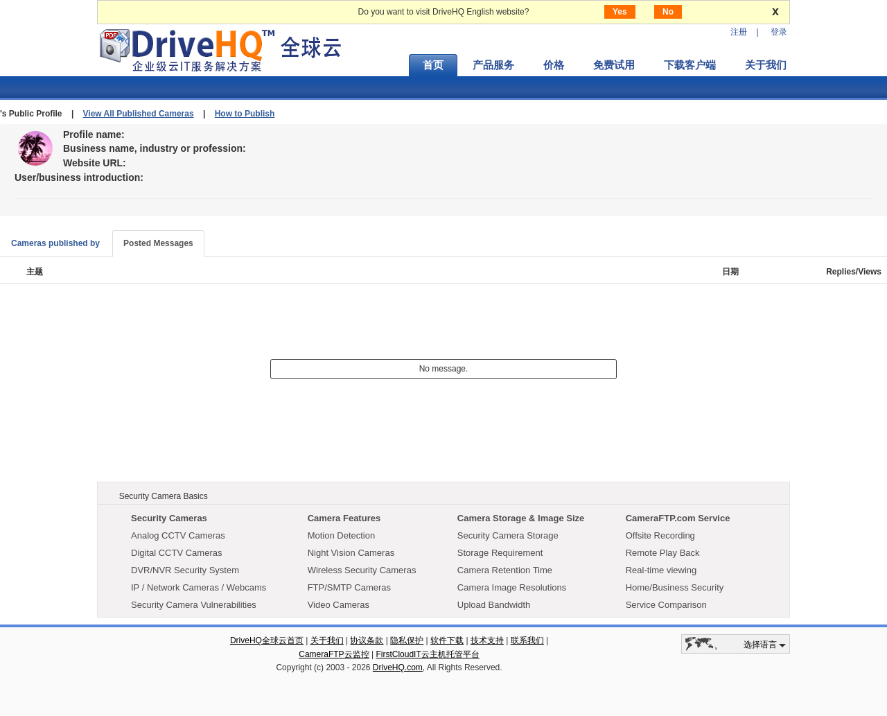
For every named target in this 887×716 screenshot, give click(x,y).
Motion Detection (342, 535)
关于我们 (766, 65)
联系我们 (527, 640)
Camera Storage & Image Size (521, 518)
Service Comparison (666, 605)
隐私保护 (406, 640)
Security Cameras (169, 518)
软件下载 (447, 640)
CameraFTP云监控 (334, 654)
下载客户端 (690, 65)
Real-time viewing (661, 570)
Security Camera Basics (163, 496)
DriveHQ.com (398, 667)
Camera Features (344, 518)
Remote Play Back (663, 553)
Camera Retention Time (504, 570)
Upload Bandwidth (494, 605)
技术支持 (487, 640)
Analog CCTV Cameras (178, 535)
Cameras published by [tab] (55, 243)
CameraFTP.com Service (678, 518)
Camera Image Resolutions (512, 587)
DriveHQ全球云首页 (267, 640)
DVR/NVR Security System (185, 570)
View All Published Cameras (138, 114)
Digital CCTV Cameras (176, 553)
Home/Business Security (675, 587)
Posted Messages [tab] (158, 243)
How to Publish (245, 114)
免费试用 (614, 65)
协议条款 (366, 640)
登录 (779, 32)
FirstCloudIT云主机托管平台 (427, 654)
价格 (553, 65)
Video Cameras (338, 605)
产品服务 (493, 65)
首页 (433, 65)
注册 (738, 32)
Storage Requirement (500, 553)
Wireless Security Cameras (362, 570)
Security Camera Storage (508, 535)
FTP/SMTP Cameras (349, 587)
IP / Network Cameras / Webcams (198, 587)
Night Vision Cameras (351, 553)
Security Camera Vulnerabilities (193, 605)
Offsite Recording (660, 535)
